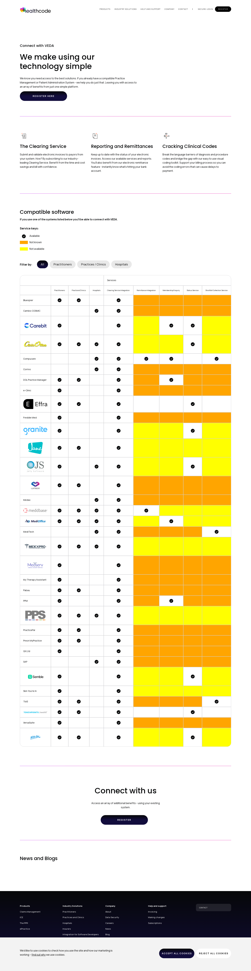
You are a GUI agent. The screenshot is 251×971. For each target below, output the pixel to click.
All (42, 264)
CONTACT (203, 907)
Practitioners (62, 264)
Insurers (67, 928)
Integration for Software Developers (81, 934)
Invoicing (152, 911)
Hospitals (121, 264)
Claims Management (30, 911)
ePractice (25, 928)
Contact (183, 9)
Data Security (112, 917)
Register (223, 9)
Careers (109, 923)
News (108, 928)
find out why (39, 954)
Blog (107, 934)
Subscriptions (155, 923)
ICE (21, 917)
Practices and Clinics (73, 917)
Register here (43, 96)
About (108, 911)
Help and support (151, 9)
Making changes (156, 917)
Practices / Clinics (93, 264)
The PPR (24, 923)
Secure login (205, 9)
